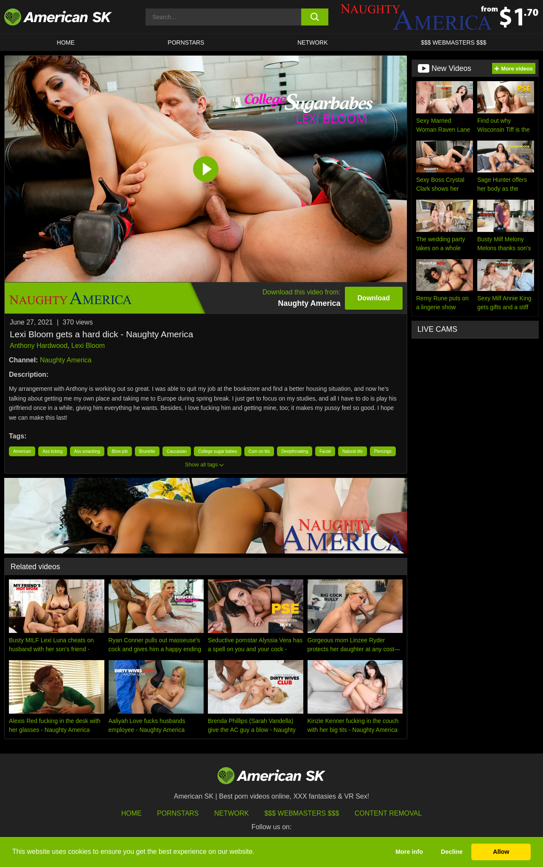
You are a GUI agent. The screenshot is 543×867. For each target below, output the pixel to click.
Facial (325, 451)
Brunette (147, 451)
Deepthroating (294, 451)
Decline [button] (451, 851)
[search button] (315, 16)
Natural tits (352, 451)
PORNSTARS (186, 42)
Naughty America (66, 360)
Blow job (120, 451)
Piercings (383, 451)
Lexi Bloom (88, 345)
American (22, 451)
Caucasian (177, 451)
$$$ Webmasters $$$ (301, 813)
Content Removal (388, 813)
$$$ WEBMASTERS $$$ (453, 42)
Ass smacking (87, 451)
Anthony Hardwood (38, 345)
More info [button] (409, 851)
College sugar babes (217, 451)
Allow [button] (501, 851)
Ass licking (52, 451)
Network (312, 42)
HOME (66, 42)
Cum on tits (259, 451)
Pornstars (178, 813)
